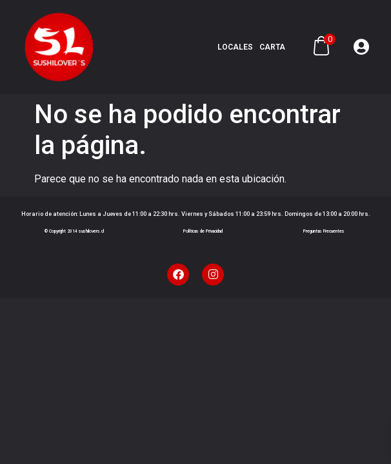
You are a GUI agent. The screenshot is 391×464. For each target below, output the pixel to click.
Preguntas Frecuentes (324, 231)
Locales (235, 47)
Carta (272, 47)
